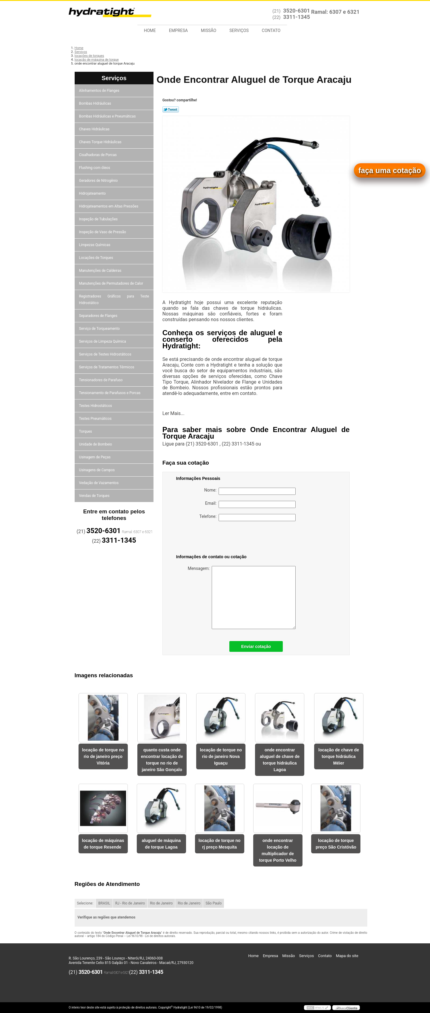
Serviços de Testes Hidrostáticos (105, 354)
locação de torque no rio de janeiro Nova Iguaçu (221, 756)
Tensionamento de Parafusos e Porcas (110, 393)
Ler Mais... (173, 413)
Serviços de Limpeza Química (103, 341)
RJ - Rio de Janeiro (130, 903)
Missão (208, 30)
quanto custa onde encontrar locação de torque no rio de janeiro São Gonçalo (162, 759)
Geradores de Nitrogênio (99, 181)
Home (150, 30)
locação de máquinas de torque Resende (103, 843)
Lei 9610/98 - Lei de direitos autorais (151, 936)
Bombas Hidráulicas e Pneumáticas (108, 116)
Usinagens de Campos (97, 470)
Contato (271, 30)
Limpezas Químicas (95, 245)
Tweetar (170, 109)
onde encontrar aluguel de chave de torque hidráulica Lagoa (280, 759)
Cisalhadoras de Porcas (98, 155)
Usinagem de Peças (95, 457)
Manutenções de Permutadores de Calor (111, 283)
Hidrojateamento (93, 193)
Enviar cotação (256, 646)
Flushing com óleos (95, 168)
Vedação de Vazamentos (99, 483)
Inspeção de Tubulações (99, 219)
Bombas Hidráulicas (95, 103)
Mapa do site (347, 955)
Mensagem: (242, 597)
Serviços (239, 30)
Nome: (250, 491)
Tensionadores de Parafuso (101, 380)
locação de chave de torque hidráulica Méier (338, 756)
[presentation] (214, 538)
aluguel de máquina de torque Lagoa (161, 843)
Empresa (178, 30)
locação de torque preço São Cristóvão (336, 843)
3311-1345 (296, 17)
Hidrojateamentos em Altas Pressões (109, 206)
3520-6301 (296, 10)
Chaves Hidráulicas (94, 129)
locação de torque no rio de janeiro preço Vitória (103, 756)
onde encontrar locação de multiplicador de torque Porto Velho (277, 850)
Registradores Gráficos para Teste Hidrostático (114, 299)
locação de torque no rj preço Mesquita (220, 843)
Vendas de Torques (94, 496)
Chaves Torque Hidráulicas (100, 142)
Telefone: (247, 517)
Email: (250, 504)
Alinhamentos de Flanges (99, 91)
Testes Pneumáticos (96, 419)
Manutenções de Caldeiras (100, 270)
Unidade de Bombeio (96, 444)
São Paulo (213, 903)
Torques (86, 431)
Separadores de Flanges (98, 316)
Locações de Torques (96, 258)
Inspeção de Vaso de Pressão (103, 232)
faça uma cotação (389, 170)
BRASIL (104, 903)
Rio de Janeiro (161, 903)
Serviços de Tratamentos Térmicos (107, 367)
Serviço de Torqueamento (100, 329)
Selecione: (85, 903)
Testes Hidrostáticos (96, 406)
